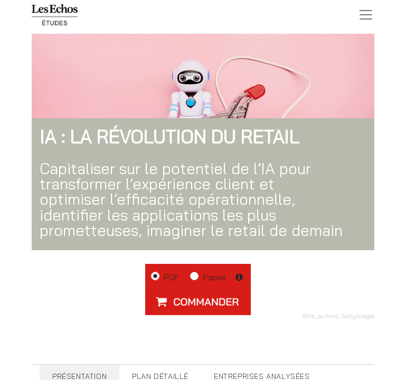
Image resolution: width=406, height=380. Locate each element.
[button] (198, 301)
